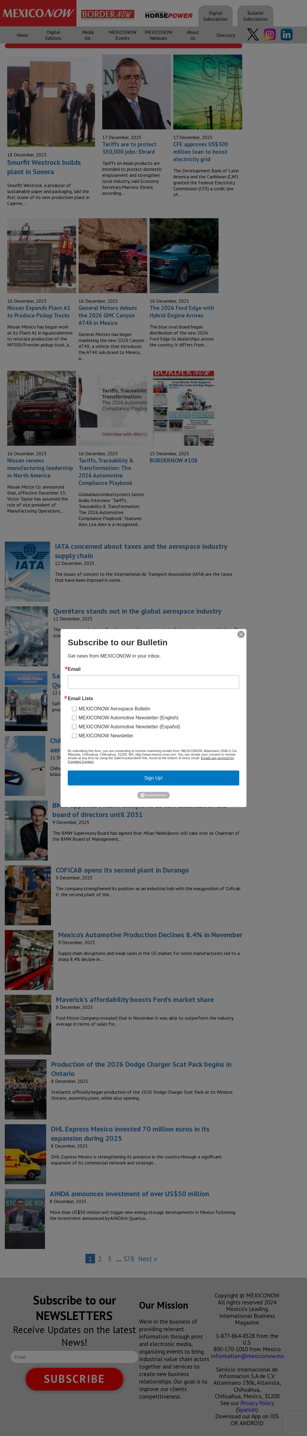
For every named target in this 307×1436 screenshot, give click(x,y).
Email (74, 669)
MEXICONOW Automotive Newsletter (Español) (129, 726)
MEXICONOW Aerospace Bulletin (114, 708)
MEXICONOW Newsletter (106, 735)
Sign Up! (153, 777)
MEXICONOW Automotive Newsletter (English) (128, 717)
